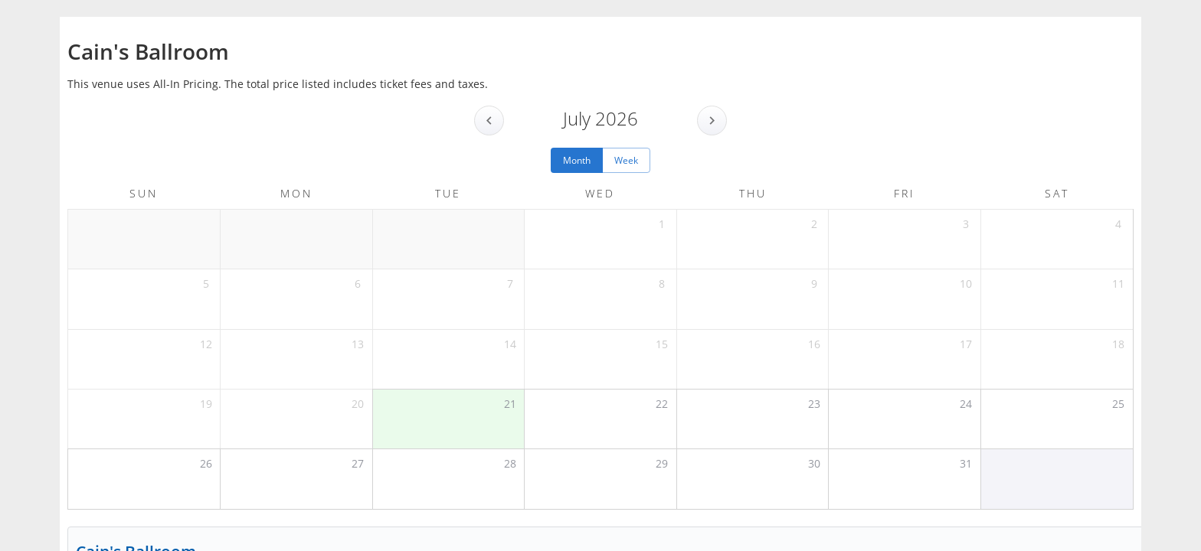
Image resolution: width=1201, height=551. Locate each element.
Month (577, 160)
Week (626, 160)
